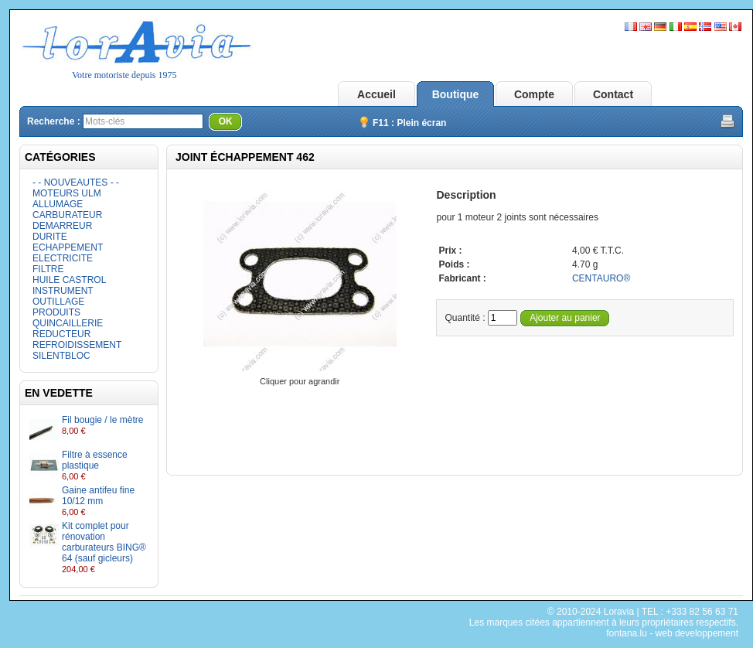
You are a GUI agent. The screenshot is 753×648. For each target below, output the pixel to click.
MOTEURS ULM (66, 193)
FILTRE (47, 269)
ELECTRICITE (62, 258)
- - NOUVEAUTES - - (75, 182)
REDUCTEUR (61, 334)
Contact (613, 94)
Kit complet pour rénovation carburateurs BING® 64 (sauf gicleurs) (104, 542)
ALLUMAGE (57, 204)
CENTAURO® (601, 278)
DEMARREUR (62, 225)
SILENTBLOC (61, 355)
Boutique (455, 94)
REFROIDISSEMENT (76, 344)
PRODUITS (56, 312)
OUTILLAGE (58, 301)
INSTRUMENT (63, 290)
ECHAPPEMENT (67, 247)
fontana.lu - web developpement (672, 633)
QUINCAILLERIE (67, 323)
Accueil (376, 94)
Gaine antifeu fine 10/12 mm (98, 495)
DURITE (49, 236)
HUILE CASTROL (69, 280)
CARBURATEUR (67, 215)
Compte (534, 94)
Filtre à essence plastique (95, 460)
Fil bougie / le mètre (102, 419)
